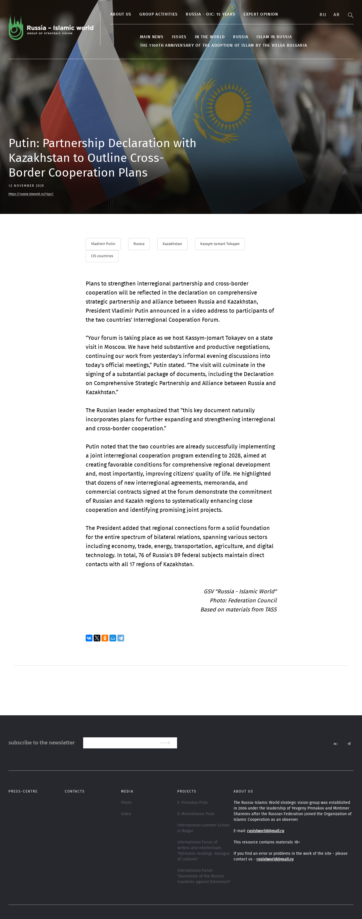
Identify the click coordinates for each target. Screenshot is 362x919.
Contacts (75, 791)
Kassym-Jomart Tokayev (220, 244)
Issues (179, 37)
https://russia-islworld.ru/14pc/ (30, 194)
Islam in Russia (274, 37)
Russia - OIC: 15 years (210, 14)
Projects (187, 791)
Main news (152, 37)
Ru (323, 14)
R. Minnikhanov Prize (195, 814)
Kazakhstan (172, 244)
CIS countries (102, 256)
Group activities (158, 14)
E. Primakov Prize (192, 803)
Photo (126, 803)
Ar (336, 14)
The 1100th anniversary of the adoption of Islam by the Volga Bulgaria (223, 46)
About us (120, 14)
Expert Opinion (261, 14)
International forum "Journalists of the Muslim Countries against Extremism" (203, 876)
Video (126, 814)
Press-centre (23, 791)
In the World (210, 37)
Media (127, 791)
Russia (240, 37)
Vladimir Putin (103, 244)
